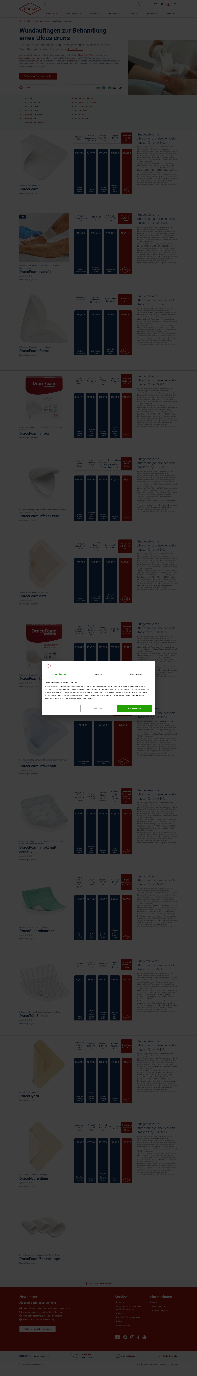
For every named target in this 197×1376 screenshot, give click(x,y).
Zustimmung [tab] (60, 674)
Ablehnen (98, 708)
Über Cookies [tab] (136, 674)
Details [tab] (98, 674)
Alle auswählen (134, 708)
